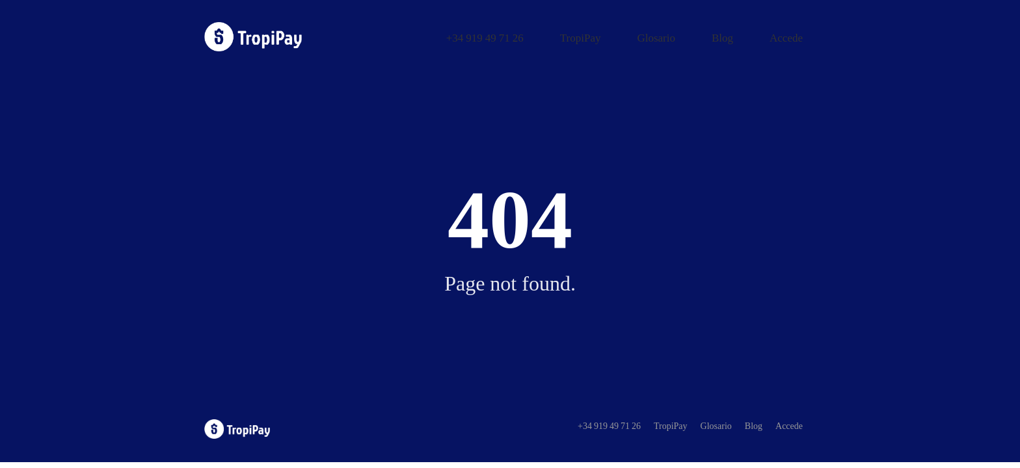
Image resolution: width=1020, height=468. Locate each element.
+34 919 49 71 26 (575, 34)
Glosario (704, 34)
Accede (796, 34)
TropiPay (648, 34)
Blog (751, 34)
